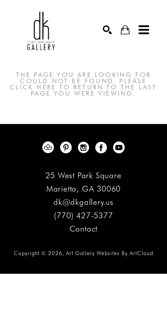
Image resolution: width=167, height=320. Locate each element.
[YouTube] (119, 147)
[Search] (107, 29)
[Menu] (143, 29)
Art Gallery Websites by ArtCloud (109, 253)
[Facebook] (102, 147)
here (46, 87)
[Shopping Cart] (125, 30)
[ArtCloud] (49, 147)
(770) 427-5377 (83, 216)
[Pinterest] (67, 147)
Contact (83, 229)
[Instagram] (85, 147)
